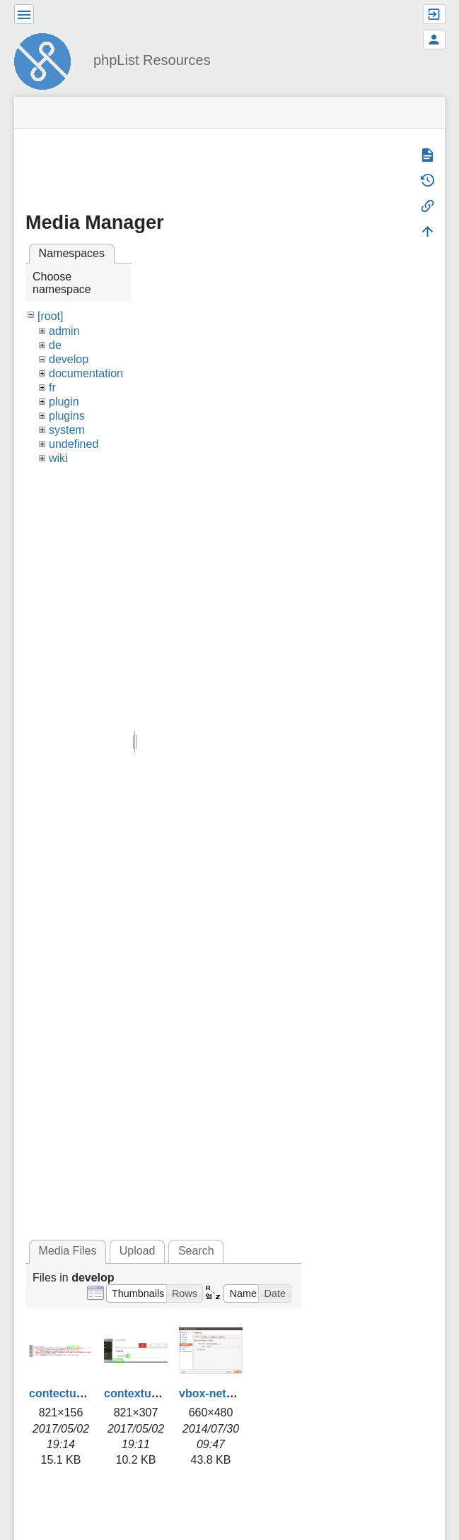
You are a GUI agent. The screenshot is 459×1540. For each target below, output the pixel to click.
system (67, 430)
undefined (73, 444)
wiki (58, 458)
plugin (64, 402)
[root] (50, 316)
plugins (67, 416)
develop (68, 359)
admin (64, 331)
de (55, 345)
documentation (86, 373)
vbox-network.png (228, 1393)
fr (52, 387)
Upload (138, 1251)
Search (196, 1251)
